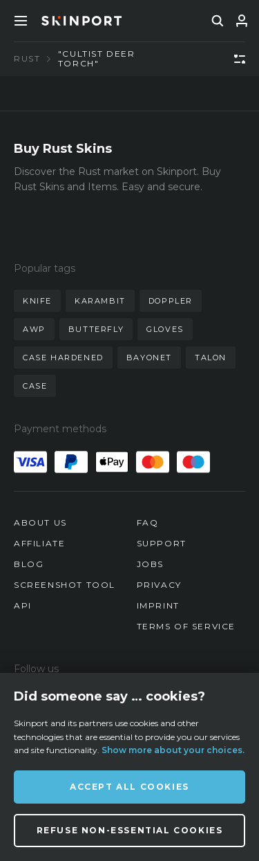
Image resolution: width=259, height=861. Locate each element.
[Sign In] (241, 20)
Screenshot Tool (64, 585)
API (23, 605)
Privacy (159, 585)
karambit (100, 301)
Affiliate (39, 543)
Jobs (150, 564)
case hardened (63, 357)
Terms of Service (186, 626)
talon (211, 357)
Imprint (158, 605)
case (35, 386)
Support (161, 543)
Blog (29, 564)
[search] (217, 21)
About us (40, 522)
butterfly (96, 329)
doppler (170, 301)
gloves (165, 329)
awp (34, 329)
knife (37, 301)
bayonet (149, 357)
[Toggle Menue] (21, 21)
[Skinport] (81, 21)
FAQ (148, 522)
